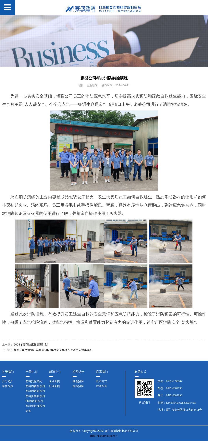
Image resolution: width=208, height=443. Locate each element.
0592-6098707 (174, 381)
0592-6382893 (174, 395)
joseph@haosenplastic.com (181, 402)
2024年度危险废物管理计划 (31, 344)
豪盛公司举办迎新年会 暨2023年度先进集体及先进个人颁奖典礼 (53, 350)
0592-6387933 (174, 388)
